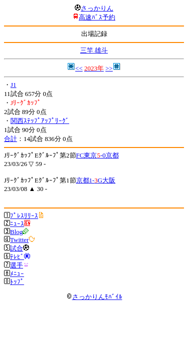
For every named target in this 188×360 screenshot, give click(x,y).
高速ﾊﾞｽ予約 (97, 17)
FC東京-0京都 (97, 155)
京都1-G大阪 (96, 180)
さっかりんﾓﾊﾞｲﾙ (94, 296)
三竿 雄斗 (94, 50)
